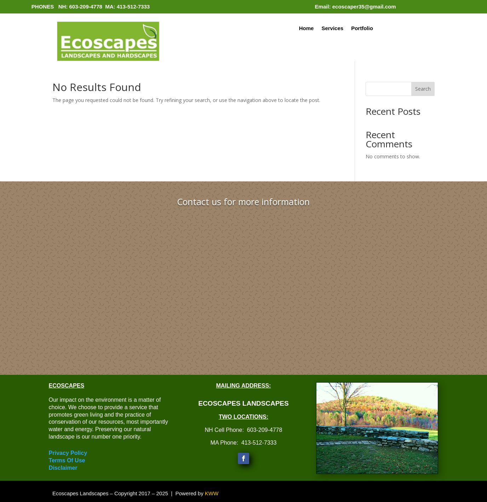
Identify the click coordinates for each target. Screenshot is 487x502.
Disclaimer (63, 468)
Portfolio (362, 28)
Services (332, 28)
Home (306, 28)
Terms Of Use (67, 460)
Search (423, 88)
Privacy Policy (68, 453)
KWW (211, 493)
